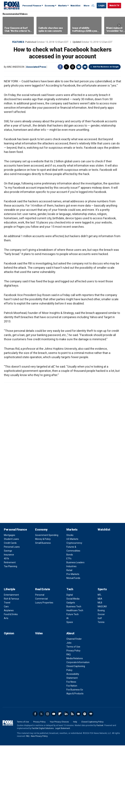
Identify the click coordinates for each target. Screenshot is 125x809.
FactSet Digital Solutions (43, 792)
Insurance (9, 618)
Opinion (9, 697)
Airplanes (9, 674)
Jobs (68, 706)
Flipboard (59, 777)
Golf (100, 682)
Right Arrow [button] (119, 25)
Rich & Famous (11, 662)
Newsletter (78, 777)
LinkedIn (66, 777)
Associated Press (36, 67)
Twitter (66, 66)
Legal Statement (62, 792)
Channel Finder (74, 702)
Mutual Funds (73, 641)
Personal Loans (12, 610)
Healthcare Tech (74, 674)
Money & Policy (43, 602)
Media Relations (74, 722)
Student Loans (11, 602)
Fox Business (12, 5)
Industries (71, 630)
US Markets (72, 602)
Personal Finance (31, 5)
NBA (100, 662)
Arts (6, 682)
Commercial (41, 662)
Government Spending (46, 598)
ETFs (68, 622)
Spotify (84, 777)
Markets (62, 5)
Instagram (47, 777)
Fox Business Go (74, 753)
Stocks (69, 598)
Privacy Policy (73, 714)
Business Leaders (75, 626)
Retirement (10, 626)
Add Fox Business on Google (106, 67)
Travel (7, 666)
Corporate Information (78, 726)
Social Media (72, 662)
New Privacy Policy (39, 800)
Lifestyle (9, 652)
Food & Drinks (11, 678)
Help (75, 785)
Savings (8, 614)
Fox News (71, 745)
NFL (99, 658)
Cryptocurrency (74, 606)
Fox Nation (71, 749)
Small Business (43, 606)
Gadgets (70, 666)
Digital (69, 658)
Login (101, 5)
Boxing (101, 674)
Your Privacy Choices (59, 785)
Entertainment (11, 658)
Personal (39, 658)
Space (69, 685)
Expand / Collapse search (93, 5)
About (70, 697)
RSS (72, 777)
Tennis (101, 685)
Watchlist (75, 5)
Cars (6, 670)
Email (85, 66)
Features (18, 42)
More (86, 5)
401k (6, 622)
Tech (69, 652)
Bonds (69, 618)
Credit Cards (10, 606)
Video (39, 697)
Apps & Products (74, 757)
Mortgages (9, 598)
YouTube (53, 777)
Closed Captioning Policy (92, 785)
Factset (100, 789)
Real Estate (42, 652)
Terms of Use (73, 710)
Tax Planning (10, 630)
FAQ (68, 718)
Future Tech (72, 678)
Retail (69, 634)
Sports (102, 652)
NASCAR (102, 670)
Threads (72, 66)
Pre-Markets (72, 637)
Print (78, 66)
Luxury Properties (44, 666)
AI (67, 682)
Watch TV (114, 5)
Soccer (101, 678)
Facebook (60, 66)
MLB (100, 666)
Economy (50, 5)
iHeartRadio (90, 777)
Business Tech (73, 670)
